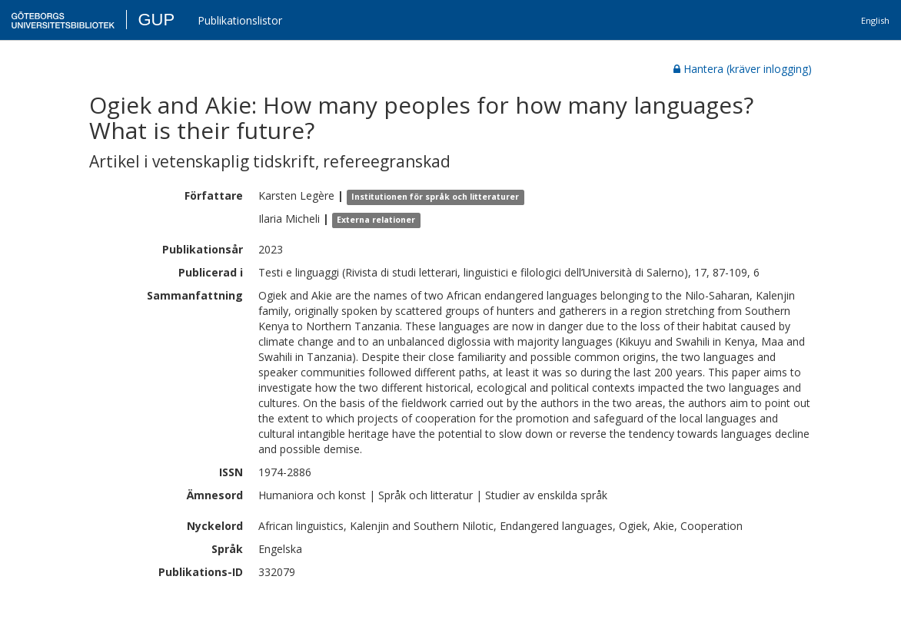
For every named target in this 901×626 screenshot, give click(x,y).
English (875, 20)
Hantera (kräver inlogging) (742, 68)
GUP (156, 19)
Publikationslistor (240, 20)
